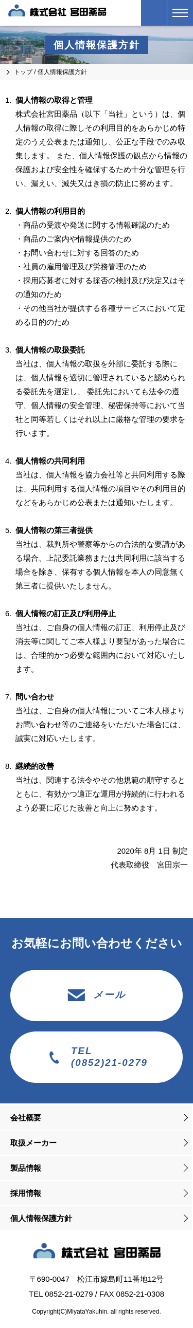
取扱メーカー (33, 1142)
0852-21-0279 (69, 1293)
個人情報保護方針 (41, 1218)
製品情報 (25, 1168)
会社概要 (25, 1117)
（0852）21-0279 (154, 13)
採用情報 (25, 1193)
